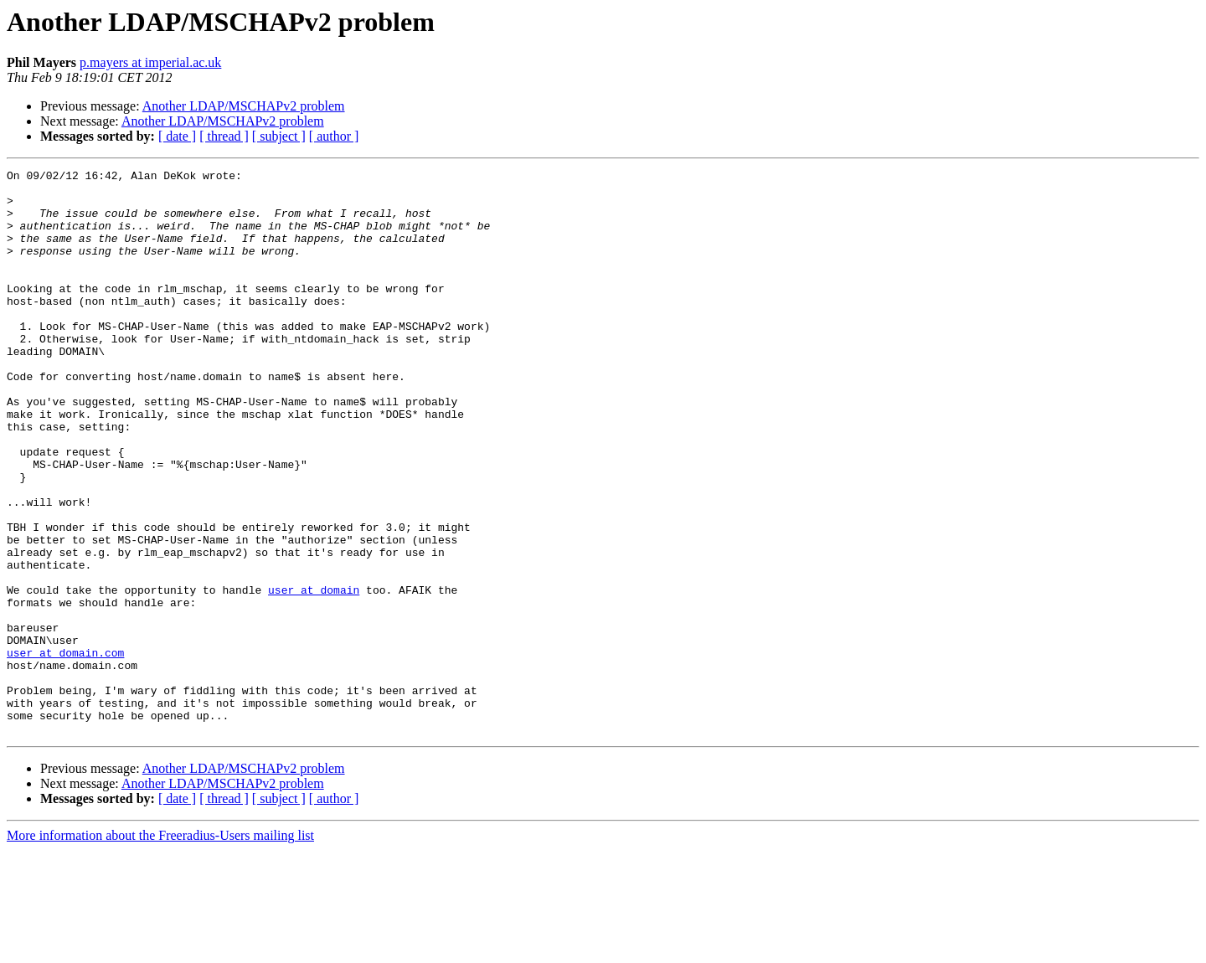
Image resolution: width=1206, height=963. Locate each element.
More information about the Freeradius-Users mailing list (160, 948)
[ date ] (177, 136)
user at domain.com (65, 750)
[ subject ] (279, 136)
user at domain (313, 674)
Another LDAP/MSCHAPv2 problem (243, 106)
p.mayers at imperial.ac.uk (150, 62)
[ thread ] (224, 136)
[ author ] (334, 136)
